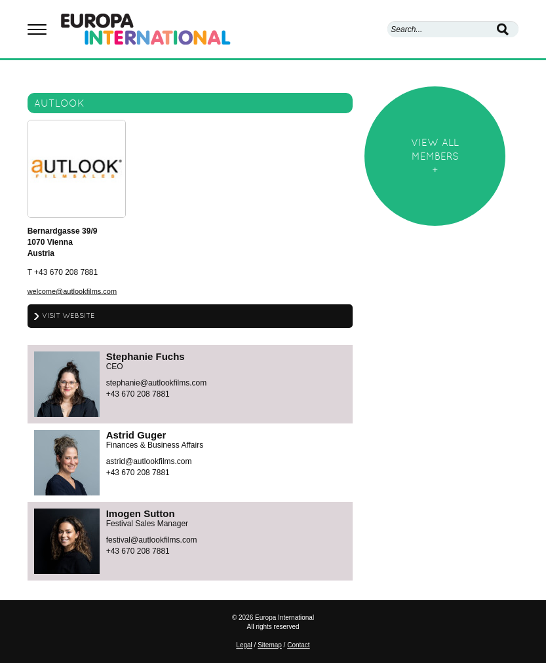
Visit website (68, 315)
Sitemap (270, 645)
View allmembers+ (435, 156)
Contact (298, 645)
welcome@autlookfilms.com (72, 291)
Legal (244, 645)
